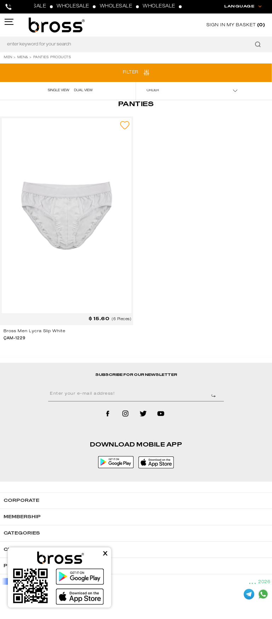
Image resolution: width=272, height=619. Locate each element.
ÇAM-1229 (15, 338)
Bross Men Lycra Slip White (35, 331)
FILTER (130, 72)
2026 (264, 582)
